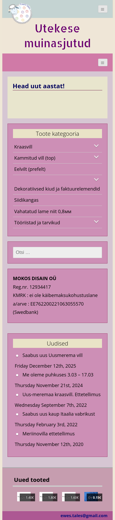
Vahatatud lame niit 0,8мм (42, 211)
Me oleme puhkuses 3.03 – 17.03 (58, 375)
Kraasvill (23, 147)
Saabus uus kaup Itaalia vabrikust (59, 414)
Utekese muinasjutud (57, 35)
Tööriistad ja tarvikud (37, 222)
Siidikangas (26, 200)
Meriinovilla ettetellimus (49, 433)
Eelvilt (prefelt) (29, 169)
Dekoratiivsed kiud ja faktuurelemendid (57, 189)
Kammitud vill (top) (34, 158)
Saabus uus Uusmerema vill (53, 355)
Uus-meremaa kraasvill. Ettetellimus (62, 394)
